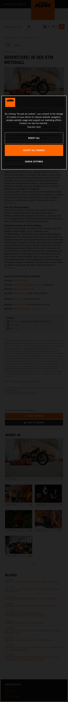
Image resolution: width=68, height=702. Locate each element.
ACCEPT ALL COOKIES (34, 150)
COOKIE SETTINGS (34, 161)
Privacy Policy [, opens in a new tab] (31, 127)
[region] (34, 133)
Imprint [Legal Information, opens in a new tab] (38, 127)
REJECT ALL (34, 138)
